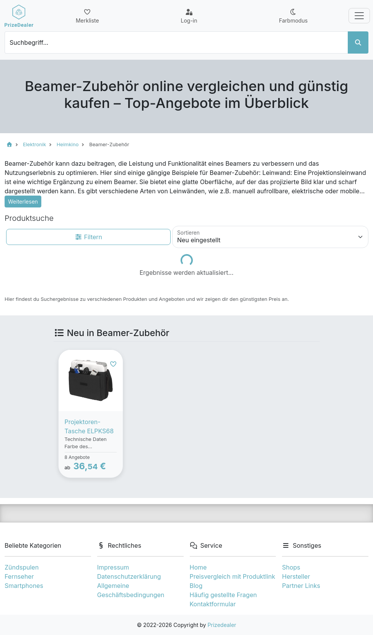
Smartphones (24, 585)
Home (198, 567)
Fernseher (19, 576)
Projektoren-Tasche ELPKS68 (89, 426)
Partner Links (301, 585)
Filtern (88, 237)
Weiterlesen (23, 201)
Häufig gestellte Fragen (223, 595)
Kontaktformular (213, 604)
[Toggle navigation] (359, 15)
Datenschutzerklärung (129, 576)
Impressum (113, 567)
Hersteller (296, 576)
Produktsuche (29, 218)
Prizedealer (221, 625)
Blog (196, 585)
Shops (291, 567)
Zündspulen (22, 567)
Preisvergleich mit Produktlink (232, 576)
